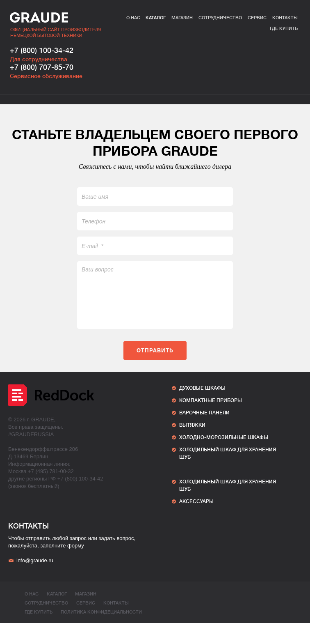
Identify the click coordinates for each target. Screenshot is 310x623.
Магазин (182, 18)
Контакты (285, 18)
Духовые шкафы (202, 388)
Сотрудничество (220, 18)
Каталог (156, 18)
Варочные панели (204, 413)
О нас (133, 18)
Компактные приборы (210, 400)
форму (75, 546)
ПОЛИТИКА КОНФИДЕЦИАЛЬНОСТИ (101, 612)
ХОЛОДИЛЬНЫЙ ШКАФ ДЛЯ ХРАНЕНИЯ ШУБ (227, 453)
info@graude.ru (30, 560)
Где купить (284, 28)
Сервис (257, 18)
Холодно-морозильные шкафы (223, 437)
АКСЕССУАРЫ (196, 501)
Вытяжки (192, 425)
